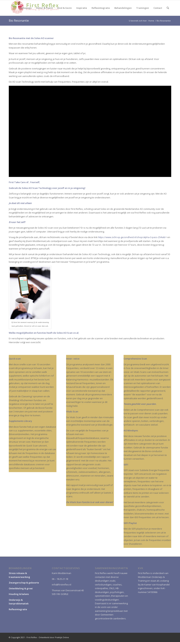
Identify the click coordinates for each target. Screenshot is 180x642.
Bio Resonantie (19, 20)
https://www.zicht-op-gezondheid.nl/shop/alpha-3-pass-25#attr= (132, 237)
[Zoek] (167, 8)
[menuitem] (25, 8)
